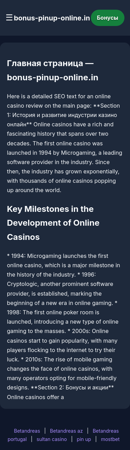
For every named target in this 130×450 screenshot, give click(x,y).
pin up (84, 439)
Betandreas (27, 431)
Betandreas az (66, 431)
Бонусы (108, 17)
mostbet (110, 439)
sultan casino (52, 439)
